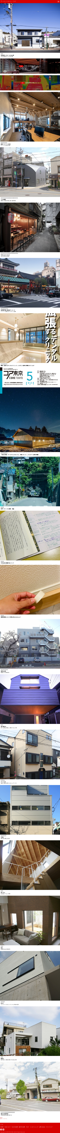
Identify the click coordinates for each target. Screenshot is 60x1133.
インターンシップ (34, 1127)
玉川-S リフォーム (3, 1118)
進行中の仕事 (22, 1127)
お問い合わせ (42, 1127)
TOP (1, 1124)
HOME (1, 1127)
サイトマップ (49, 1127)
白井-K (1, 1117)
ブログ (27, 1127)
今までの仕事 (15, 1127)
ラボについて (7, 1127)
